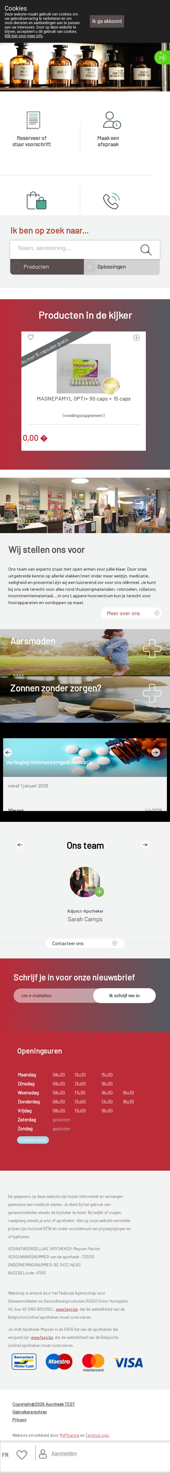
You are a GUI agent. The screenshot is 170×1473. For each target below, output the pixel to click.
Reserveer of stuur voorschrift (31, 141)
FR (5, 1455)
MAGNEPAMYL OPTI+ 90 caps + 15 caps (83, 398)
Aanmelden (64, 1453)
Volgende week (33, 1140)
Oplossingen (111, 266)
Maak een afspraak (108, 141)
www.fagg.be (67, 1309)
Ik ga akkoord (107, 21)
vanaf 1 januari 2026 (28, 785)
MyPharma (69, 1435)
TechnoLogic (97, 1435)
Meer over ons (123, 613)
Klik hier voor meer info (24, 36)
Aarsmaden (32, 640)
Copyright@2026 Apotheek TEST (43, 1404)
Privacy (19, 1419)
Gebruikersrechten (29, 1411)
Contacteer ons (68, 943)
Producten (36, 266)
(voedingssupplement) (83, 415)
